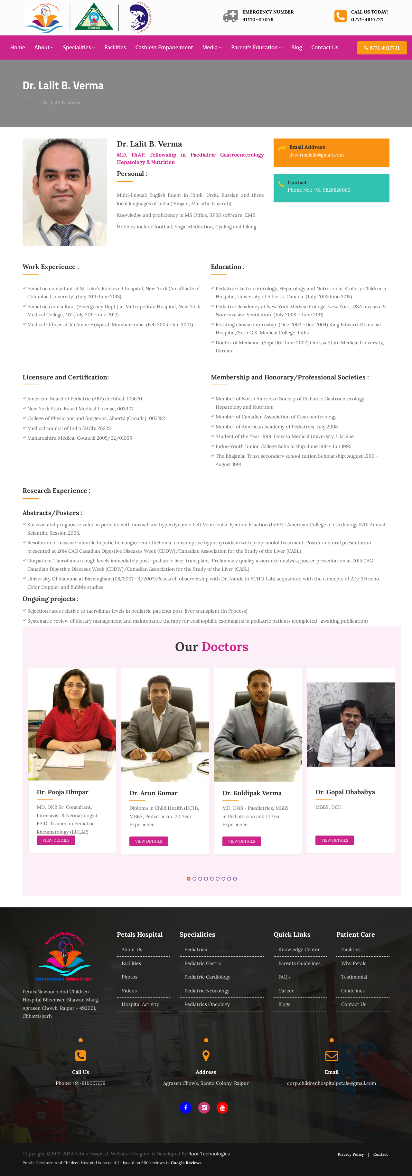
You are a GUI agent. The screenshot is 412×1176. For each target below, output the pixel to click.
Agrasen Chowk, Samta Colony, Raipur (206, 1083)
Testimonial (354, 977)
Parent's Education (256, 47)
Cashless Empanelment (164, 47)
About (44, 47)
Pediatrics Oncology (207, 1004)
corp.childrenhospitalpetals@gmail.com (331, 1083)
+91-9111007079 (89, 1083)
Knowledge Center (299, 949)
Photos (129, 977)
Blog (296, 47)
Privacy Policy (351, 1154)
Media (212, 47)
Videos (129, 991)
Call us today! (369, 12)
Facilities (115, 47)
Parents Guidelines (299, 963)
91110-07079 (258, 19)
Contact (380, 1154)
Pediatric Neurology (206, 991)
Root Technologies (209, 1154)
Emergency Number (268, 12)
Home (17, 47)
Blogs (284, 1004)
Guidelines (353, 991)
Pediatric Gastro (202, 963)
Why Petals (353, 963)
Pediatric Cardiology (207, 977)
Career (286, 991)
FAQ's (284, 977)
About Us (132, 949)
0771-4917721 (367, 19)
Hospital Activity (140, 1004)
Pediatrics (195, 949)
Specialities (79, 47)
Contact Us (324, 47)
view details (56, 840)
